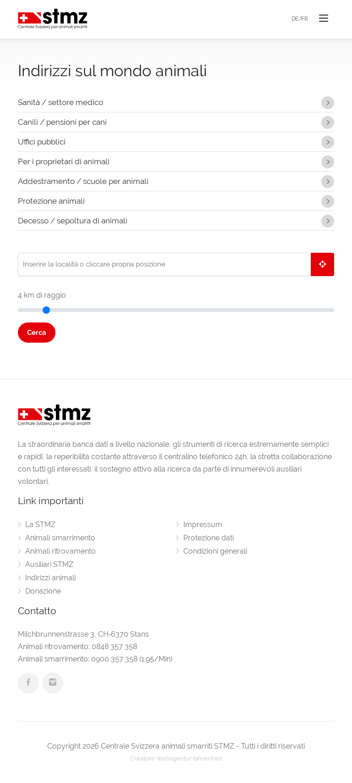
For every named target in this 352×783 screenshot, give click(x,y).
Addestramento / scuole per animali (176, 179)
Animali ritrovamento (60, 551)
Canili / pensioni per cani (176, 120)
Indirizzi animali (50, 577)
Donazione (43, 591)
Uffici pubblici (176, 140)
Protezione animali (176, 199)
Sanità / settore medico (176, 100)
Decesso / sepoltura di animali (176, 219)
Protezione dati (208, 537)
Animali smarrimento (60, 537)
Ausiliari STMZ (49, 564)
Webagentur (174, 758)
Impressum (202, 524)
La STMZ (40, 524)
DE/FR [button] (300, 19)
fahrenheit (207, 758)
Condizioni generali (215, 551)
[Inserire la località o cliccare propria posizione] (164, 264)
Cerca (36, 332)
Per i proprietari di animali (176, 160)
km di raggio (42, 295)
